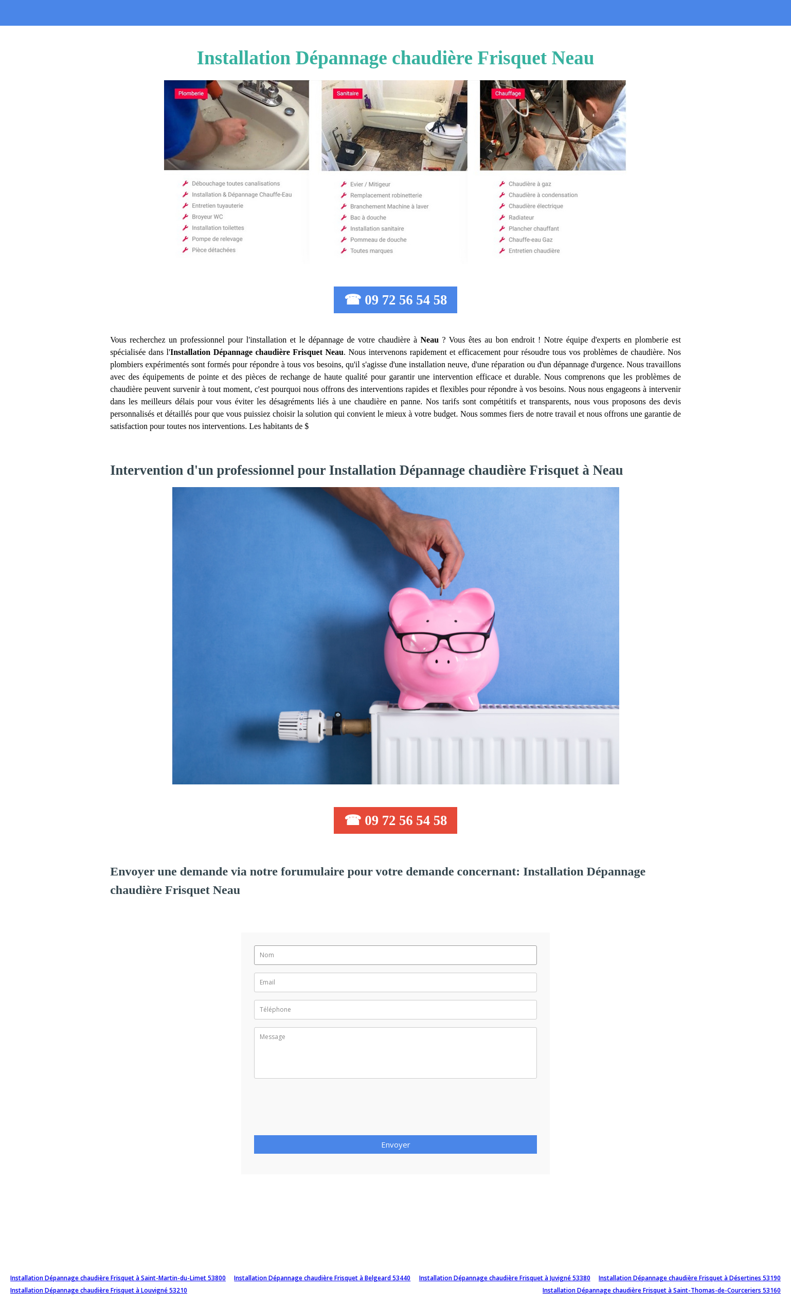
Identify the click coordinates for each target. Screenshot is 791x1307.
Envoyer (395, 1144)
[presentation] (332, 1110)
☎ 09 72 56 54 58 (395, 300)
